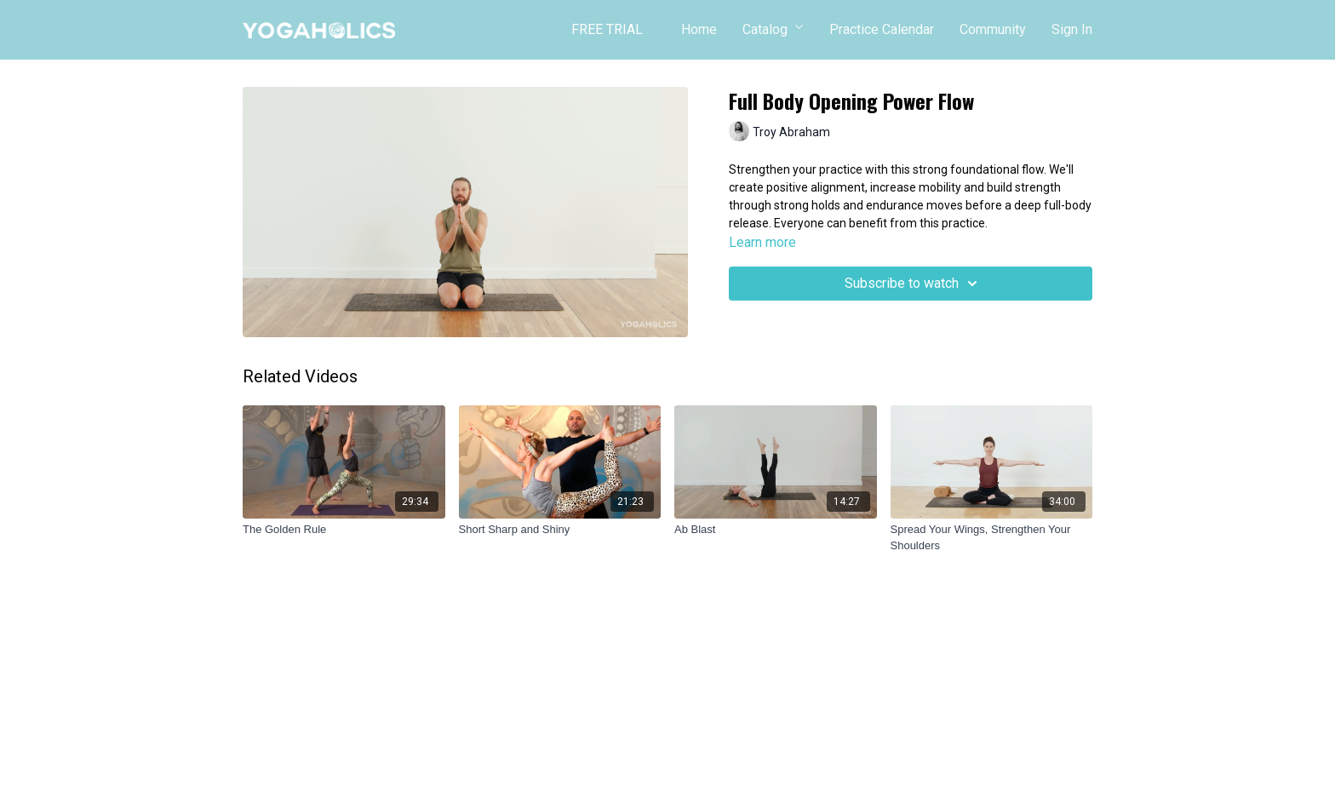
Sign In (1071, 29)
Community (993, 29)
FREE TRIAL (607, 29)
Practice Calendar (881, 29)
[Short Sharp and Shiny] (560, 529)
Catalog (773, 29)
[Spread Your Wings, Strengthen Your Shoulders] (992, 537)
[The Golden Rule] (344, 529)
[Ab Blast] (775, 529)
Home (699, 29)
